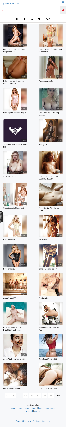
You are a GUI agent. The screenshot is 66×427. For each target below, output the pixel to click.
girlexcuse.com (11, 3)
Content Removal (23, 421)
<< (7, 395)
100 (57, 395)
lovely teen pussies (46, 408)
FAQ (48, 19)
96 (32, 395)
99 (51, 395)
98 (44, 395)
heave (13, 408)
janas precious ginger (27, 408)
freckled (29, 411)
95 (25, 395)
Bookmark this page (41, 421)
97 (38, 395)
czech (37, 411)
